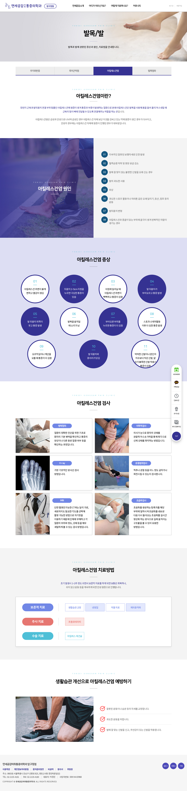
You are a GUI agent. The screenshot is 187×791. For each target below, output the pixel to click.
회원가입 (179, 6)
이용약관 (6, 769)
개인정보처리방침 (21, 769)
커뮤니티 (137, 6)
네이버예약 (176, 371)
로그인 (171, 6)
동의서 (60, 769)
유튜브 (173, 766)
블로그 (166, 766)
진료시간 (176, 397)
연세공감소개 (78, 6)
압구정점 (50, 6)
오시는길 (176, 410)
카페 (181, 766)
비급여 (50, 769)
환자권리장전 (38, 769)
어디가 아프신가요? (97, 6)
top (176, 436)
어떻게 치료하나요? (119, 6)
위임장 (70, 769)
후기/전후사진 (176, 424)
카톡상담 (176, 384)
